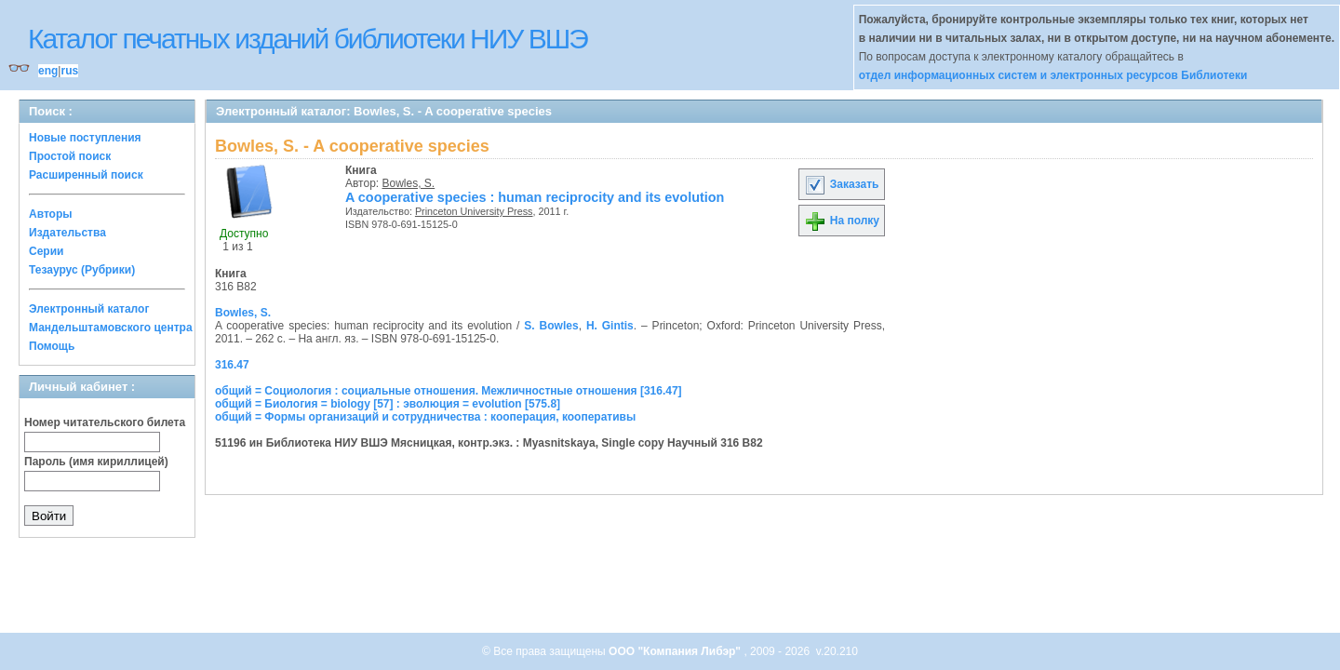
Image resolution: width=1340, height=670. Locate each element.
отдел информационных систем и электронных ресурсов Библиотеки (1053, 75)
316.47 (232, 364)
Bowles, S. (409, 183)
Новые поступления (85, 137)
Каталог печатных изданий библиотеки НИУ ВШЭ (307, 38)
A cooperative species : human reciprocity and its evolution (534, 197)
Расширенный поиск (86, 174)
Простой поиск (70, 156)
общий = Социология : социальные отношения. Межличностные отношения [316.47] (448, 390)
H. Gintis (610, 325)
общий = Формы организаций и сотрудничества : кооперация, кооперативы (425, 416)
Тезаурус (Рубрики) (82, 269)
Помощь (51, 346)
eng (48, 70)
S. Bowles (551, 325)
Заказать (841, 184)
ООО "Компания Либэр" (676, 651)
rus (69, 70)
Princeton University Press (474, 211)
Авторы (51, 214)
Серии (46, 251)
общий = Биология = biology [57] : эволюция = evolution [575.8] (387, 403)
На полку (841, 220)
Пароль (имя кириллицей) (96, 461)
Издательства (67, 232)
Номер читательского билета (104, 422)
